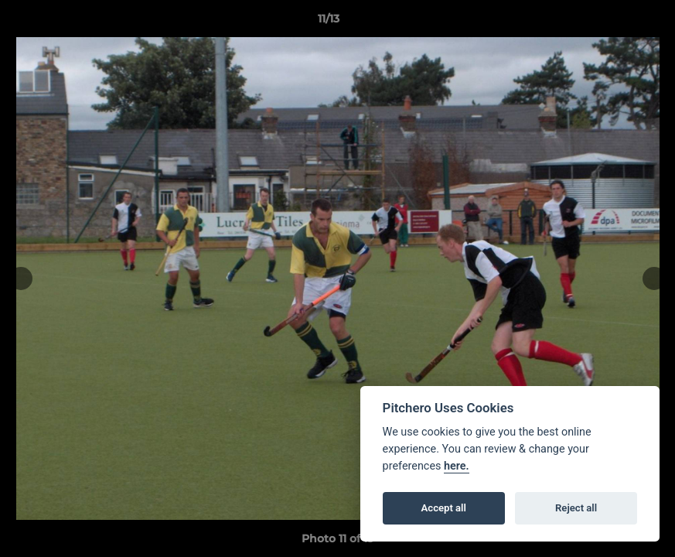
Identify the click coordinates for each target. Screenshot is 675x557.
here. (456, 466)
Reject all (576, 508)
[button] (610, 22)
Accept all (443, 508)
